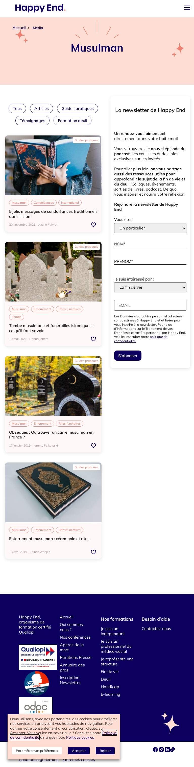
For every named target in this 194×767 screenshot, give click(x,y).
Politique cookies (80, 737)
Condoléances (44, 202)
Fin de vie (110, 671)
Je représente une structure (117, 661)
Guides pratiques (77, 108)
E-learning (110, 694)
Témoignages (32, 120)
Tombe (16, 317)
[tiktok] (172, 750)
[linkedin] (167, 750)
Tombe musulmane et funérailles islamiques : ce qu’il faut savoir (51, 328)
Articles (41, 108)
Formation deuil (72, 120)
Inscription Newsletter (70, 680)
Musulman (19, 202)
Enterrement (42, 309)
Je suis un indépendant (113, 631)
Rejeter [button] (105, 751)
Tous (17, 108)
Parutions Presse (75, 657)
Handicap (110, 686)
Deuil (105, 679)
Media (38, 28)
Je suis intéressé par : (134, 279)
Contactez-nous (156, 628)
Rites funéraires (70, 309)
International (70, 202)
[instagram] (162, 750)
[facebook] (156, 750)
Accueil (19, 27)
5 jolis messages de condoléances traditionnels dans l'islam (53, 214)
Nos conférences (75, 637)
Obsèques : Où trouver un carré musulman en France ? (51, 434)
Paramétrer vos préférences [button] (37, 751)
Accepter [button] (79, 751)
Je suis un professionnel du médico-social (116, 646)
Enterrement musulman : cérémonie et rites (49, 538)
